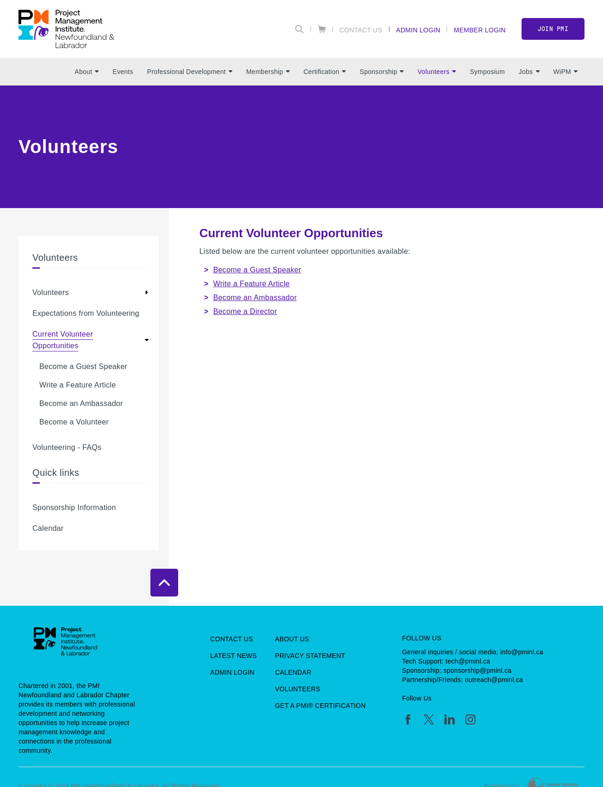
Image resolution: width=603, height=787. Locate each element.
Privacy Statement (310, 655)
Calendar (48, 528)
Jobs (529, 71)
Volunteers (436, 71)
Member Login (479, 29)
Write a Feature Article (77, 385)
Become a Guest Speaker (83, 366)
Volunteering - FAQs (66, 447)
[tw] (429, 719)
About (87, 71)
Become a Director (245, 311)
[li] (449, 719)
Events (122, 71)
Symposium (487, 71)
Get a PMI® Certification (320, 705)
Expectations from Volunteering (85, 313)
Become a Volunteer (74, 422)
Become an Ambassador (81, 403)
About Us (292, 639)
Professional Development (189, 71)
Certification (325, 71)
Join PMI (553, 28)
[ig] (470, 719)
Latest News (233, 655)
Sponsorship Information (74, 507)
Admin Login (418, 29)
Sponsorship (382, 71)
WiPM (565, 71)
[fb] (408, 719)
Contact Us (360, 29)
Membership (268, 71)
